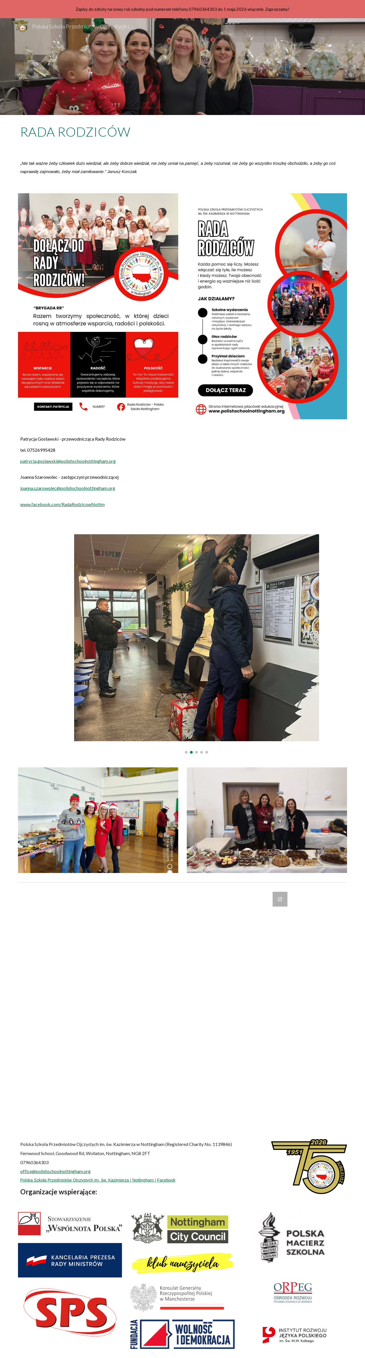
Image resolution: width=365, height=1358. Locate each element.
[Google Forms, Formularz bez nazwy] (182, 1008)
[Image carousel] (196, 644)
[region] (182, 9)
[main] (182, 132)
